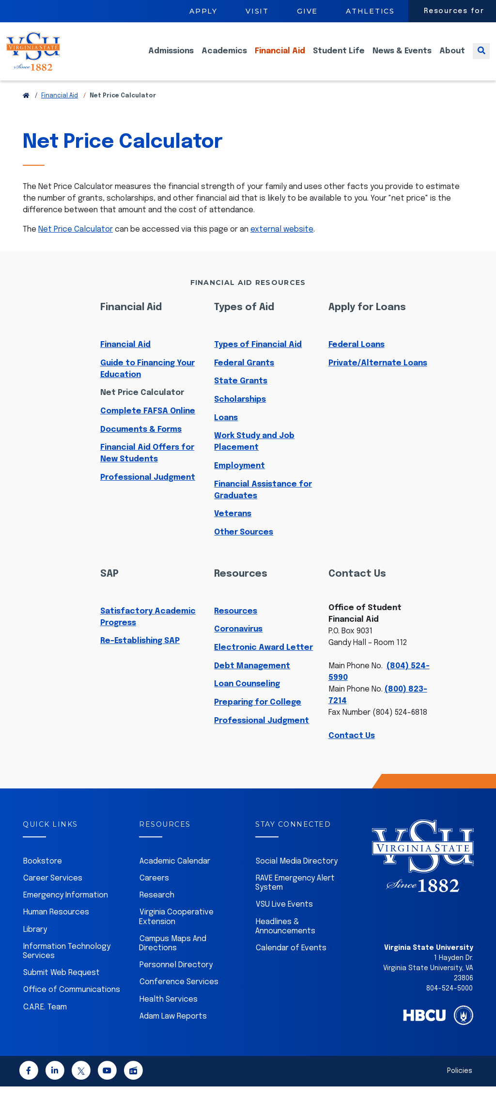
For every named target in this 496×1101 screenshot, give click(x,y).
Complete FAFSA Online (147, 426)
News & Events (402, 58)
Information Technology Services (66, 966)
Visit (257, 11)
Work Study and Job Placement (254, 456)
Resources (235, 626)
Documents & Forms (141, 444)
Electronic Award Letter (263, 662)
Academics (224, 58)
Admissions (171, 58)
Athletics (370, 11)
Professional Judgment (147, 492)
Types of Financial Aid (258, 359)
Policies (459, 1085)
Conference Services (179, 996)
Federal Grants (244, 378)
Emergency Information (65, 910)
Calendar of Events (291, 963)
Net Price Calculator (75, 244)
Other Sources (243, 547)
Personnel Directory (176, 979)
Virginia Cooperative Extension (176, 931)
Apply (203, 11)
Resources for (454, 11)
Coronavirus (238, 644)
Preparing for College (257, 717)
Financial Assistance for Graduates (263, 505)
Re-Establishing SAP (140, 655)
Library (35, 944)
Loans (226, 432)
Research (157, 910)
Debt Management (252, 680)
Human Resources (56, 927)
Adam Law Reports (173, 1031)
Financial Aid (280, 58)
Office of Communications (71, 1004)
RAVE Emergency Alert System (295, 897)
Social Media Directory (297, 876)
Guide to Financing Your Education (147, 383)
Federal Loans (356, 359)
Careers (154, 893)
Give (307, 11)
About (452, 58)
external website (281, 244)
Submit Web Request (61, 987)
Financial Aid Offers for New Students (147, 468)
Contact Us (351, 750)
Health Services (169, 1014)
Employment (239, 480)
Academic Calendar (175, 876)
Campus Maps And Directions (172, 958)
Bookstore (42, 876)
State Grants (240, 396)
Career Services (52, 893)
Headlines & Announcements (285, 941)
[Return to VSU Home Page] (26, 110)
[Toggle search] (481, 58)
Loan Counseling (247, 698)
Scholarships (240, 414)
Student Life (339, 58)
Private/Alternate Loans (377, 378)
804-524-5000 (449, 1003)
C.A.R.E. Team (45, 1022)
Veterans (232, 528)
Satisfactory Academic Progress (148, 632)
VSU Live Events (284, 919)
